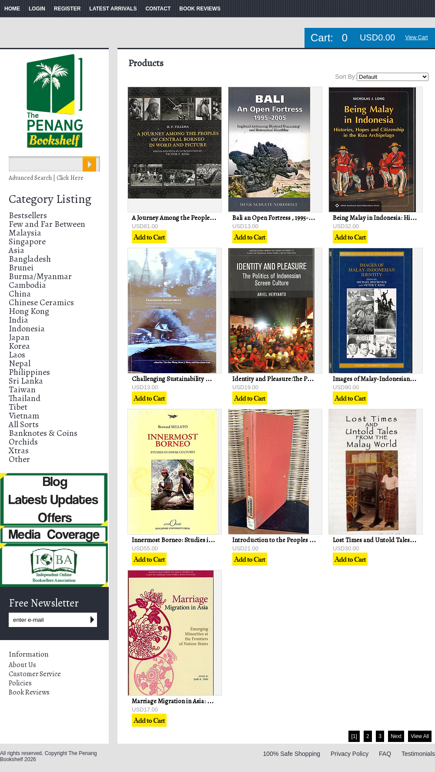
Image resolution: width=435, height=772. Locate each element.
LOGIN (37, 9)
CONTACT (158, 9)
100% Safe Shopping (292, 753)
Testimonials (418, 753)
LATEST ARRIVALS (113, 9)
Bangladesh (30, 259)
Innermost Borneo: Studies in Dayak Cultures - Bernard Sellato (218, 540)
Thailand (24, 398)
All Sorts (24, 424)
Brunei (21, 267)
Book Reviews (29, 692)
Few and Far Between (47, 224)
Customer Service (35, 674)
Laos (17, 355)
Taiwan (22, 389)
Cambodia (27, 285)
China (20, 294)
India (18, 320)
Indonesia (27, 328)
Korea (19, 346)
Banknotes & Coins (43, 433)
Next (396, 736)
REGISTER (67, 9)
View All (420, 736)
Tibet (18, 407)
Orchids (23, 442)
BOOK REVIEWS (200, 9)
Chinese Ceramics (41, 302)
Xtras (19, 450)
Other (19, 459)
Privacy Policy (349, 753)
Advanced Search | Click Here (46, 178)
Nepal (19, 363)
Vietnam (24, 415)
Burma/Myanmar (40, 276)
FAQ (385, 753)
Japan (19, 337)
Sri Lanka (26, 381)
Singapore (27, 241)
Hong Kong (29, 311)
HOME (12, 9)
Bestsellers (28, 215)
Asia (16, 250)
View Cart (416, 37)
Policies (20, 683)
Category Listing (50, 199)
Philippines (29, 372)
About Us (22, 665)
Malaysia (25, 233)
